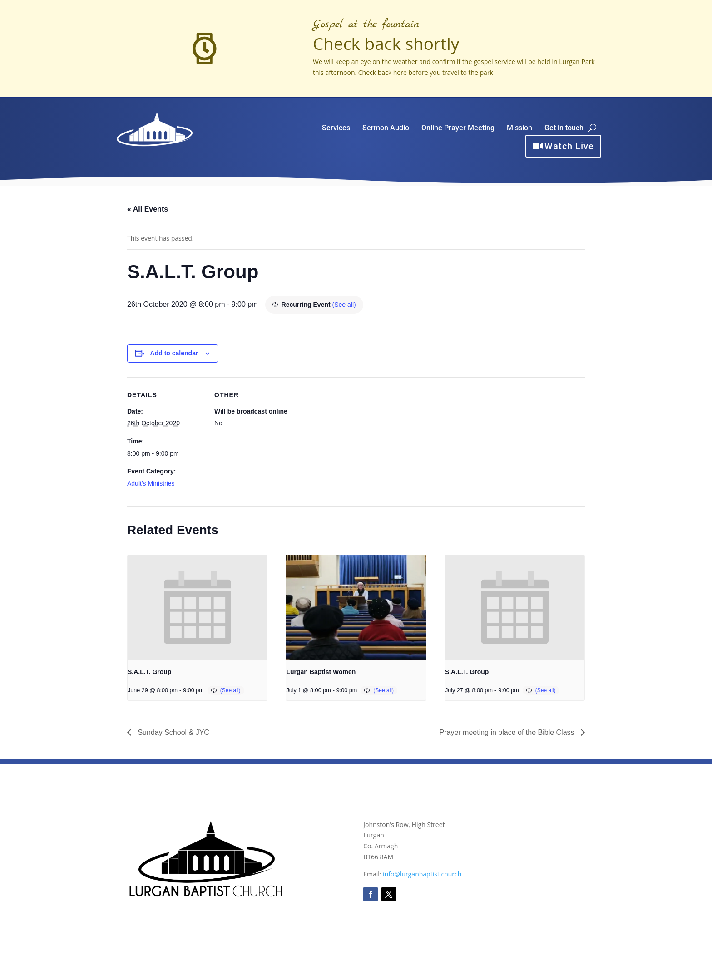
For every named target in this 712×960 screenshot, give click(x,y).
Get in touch (563, 128)
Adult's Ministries (151, 483)
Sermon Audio (385, 128)
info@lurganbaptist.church (422, 874)
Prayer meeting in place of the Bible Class (508, 732)
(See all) (344, 304)
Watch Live (569, 146)
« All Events (147, 209)
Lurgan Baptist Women (321, 671)
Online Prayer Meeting (457, 128)
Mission (519, 128)
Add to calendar (174, 353)
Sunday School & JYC (172, 732)
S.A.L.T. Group (149, 671)
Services (336, 128)
